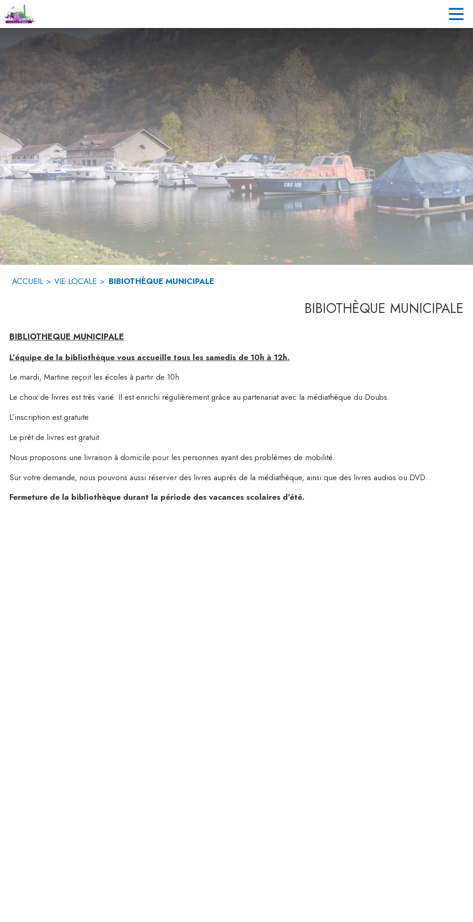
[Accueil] (20, 14)
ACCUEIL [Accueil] (27, 281)
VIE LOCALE (75, 281)
